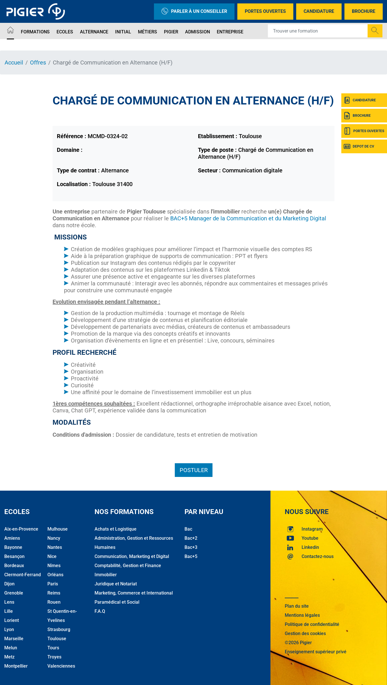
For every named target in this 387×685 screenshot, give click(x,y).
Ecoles (65, 32)
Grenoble (13, 593)
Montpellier (16, 666)
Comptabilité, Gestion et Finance (128, 565)
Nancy (53, 538)
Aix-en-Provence (21, 529)
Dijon (9, 584)
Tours (53, 647)
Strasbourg (58, 629)
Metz (9, 657)
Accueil (14, 62)
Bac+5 (191, 556)
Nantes (54, 547)
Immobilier (106, 574)
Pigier (171, 32)
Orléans (55, 574)
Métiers (147, 32)
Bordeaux (14, 565)
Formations (35, 32)
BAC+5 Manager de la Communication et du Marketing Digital (247, 218)
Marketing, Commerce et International (134, 593)
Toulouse (56, 638)
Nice (52, 556)
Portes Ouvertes (265, 11)
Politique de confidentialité (312, 624)
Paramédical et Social (117, 602)
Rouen (54, 602)
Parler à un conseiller (194, 11)
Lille (8, 611)
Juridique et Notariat (116, 584)
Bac (188, 529)
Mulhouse (57, 529)
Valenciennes (61, 666)
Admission (197, 32)
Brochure (363, 11)
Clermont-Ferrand (22, 574)
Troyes (54, 657)
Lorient (11, 620)
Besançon (14, 556)
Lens (9, 602)
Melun (10, 647)
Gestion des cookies (305, 633)
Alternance (94, 32)
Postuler (194, 470)
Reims (53, 593)
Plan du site (297, 606)
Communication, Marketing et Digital (132, 556)
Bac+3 (191, 547)
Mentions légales (302, 615)
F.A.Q (100, 611)
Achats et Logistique (116, 529)
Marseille (13, 638)
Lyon (9, 629)
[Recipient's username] (318, 30)
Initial (123, 32)
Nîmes (54, 565)
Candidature (319, 11)
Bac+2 (191, 538)
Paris (52, 584)
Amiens (12, 538)
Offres (38, 62)
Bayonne (13, 547)
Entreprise (230, 32)
